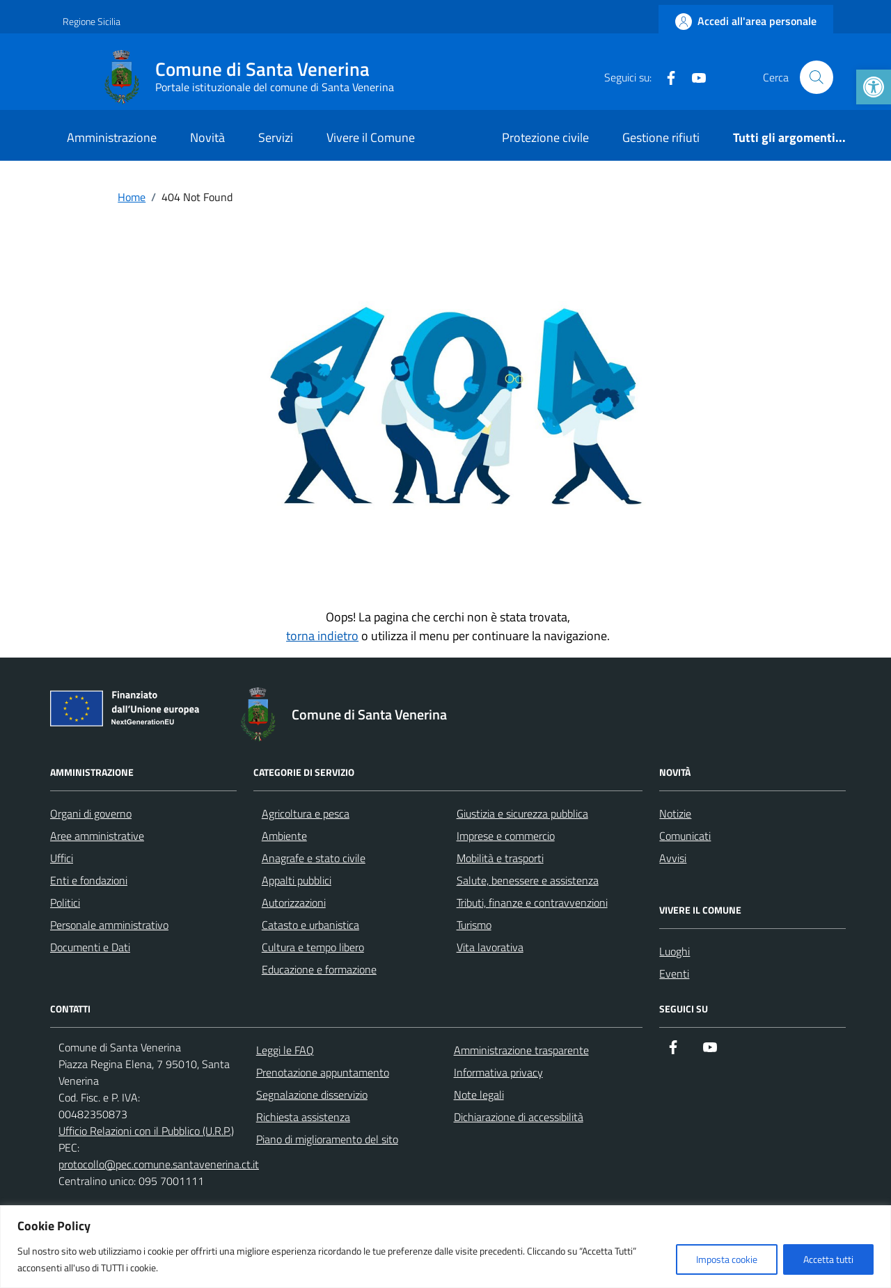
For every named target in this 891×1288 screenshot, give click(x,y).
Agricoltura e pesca (305, 813)
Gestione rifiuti (661, 137)
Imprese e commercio (506, 835)
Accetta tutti (828, 1259)
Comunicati (685, 835)
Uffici (61, 858)
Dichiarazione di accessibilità (518, 1116)
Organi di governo (91, 813)
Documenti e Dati (90, 947)
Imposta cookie (726, 1259)
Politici (65, 902)
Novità (207, 137)
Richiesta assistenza (303, 1116)
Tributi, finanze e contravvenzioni (532, 902)
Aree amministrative (97, 835)
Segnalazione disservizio (312, 1094)
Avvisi (672, 858)
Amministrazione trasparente (521, 1050)
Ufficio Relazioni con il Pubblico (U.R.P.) (146, 1130)
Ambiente (284, 835)
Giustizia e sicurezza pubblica (522, 813)
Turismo (474, 924)
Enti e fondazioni (88, 880)
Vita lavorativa (490, 947)
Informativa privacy (498, 1072)
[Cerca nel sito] (816, 77)
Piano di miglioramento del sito (327, 1139)
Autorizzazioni (294, 902)
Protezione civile (545, 137)
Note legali (479, 1094)
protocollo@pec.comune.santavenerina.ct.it (158, 1164)
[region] (445, 1246)
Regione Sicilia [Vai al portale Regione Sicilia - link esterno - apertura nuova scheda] (91, 21)
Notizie (675, 813)
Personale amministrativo (109, 924)
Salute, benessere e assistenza (528, 880)
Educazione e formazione (319, 969)
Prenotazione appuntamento (322, 1072)
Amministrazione (112, 137)
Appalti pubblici (296, 880)
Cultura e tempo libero (313, 947)
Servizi (275, 137)
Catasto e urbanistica (310, 924)
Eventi (674, 973)
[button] (873, 87)
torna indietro (322, 635)
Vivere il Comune (370, 137)
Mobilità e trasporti (500, 858)
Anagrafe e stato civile (313, 858)
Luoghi (674, 951)
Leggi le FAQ (285, 1050)
